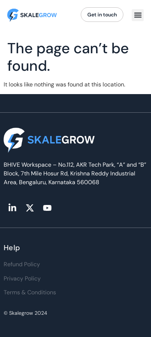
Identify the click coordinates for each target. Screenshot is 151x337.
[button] (138, 15)
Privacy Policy (22, 278)
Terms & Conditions (30, 292)
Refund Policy (22, 264)
